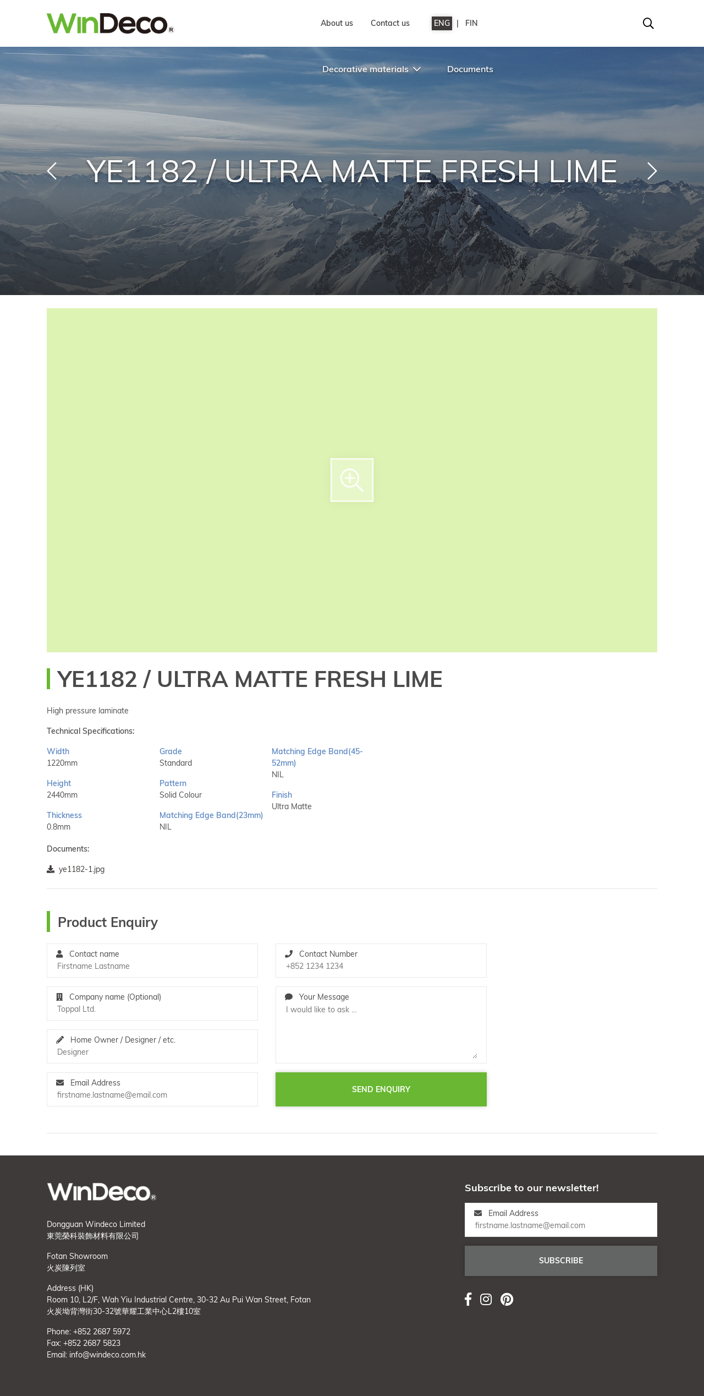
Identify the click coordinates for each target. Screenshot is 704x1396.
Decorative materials (371, 68)
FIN (471, 23)
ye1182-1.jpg (76, 869)
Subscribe (561, 1261)
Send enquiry (381, 1089)
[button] (52, 171)
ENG (442, 23)
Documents (470, 68)
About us (337, 23)
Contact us (390, 23)
